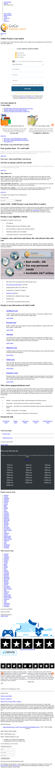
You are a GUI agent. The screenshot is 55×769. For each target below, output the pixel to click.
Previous (2, 125)
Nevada (6, 526)
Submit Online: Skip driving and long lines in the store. (19, 108)
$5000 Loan (48, 475)
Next (52, 125)
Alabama (6, 495)
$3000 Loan (10, 475)
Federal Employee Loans (47, 421)
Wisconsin (6, 546)
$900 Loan (47, 470)
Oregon (6, 534)
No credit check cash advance (14, 284)
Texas (5, 542)
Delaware (6, 501)
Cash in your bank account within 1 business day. (17, 111)
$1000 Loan (10, 472)
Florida (6, 502)
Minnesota (6, 518)
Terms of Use (31, 97)
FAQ (5, 19)
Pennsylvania (7, 536)
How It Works (7, 2)
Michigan (6, 517)
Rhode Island (7, 537)
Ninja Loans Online (25, 421)
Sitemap (19, 701)
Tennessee (6, 540)
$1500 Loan (29, 472)
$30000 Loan (47, 482)
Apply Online (9, 318)
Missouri (6, 521)
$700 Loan (10, 470)
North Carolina (8, 530)
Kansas (6, 511)
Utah (5, 543)
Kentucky (6, 512)
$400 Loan (10, 467)
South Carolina (8, 539)
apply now (3, 33)
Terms (5, 16)
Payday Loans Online (6, 696)
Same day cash (10, 293)
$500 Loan (28, 467)
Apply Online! (4, 444)
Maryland (6, 515)
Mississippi (7, 520)
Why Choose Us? (8, 141)
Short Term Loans (8, 5)
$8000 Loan (48, 477)
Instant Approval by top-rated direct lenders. (16, 110)
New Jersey (7, 527)
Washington (7, 544)
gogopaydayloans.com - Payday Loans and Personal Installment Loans (21, 727)
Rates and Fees (8, 15)
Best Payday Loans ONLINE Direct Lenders (15, 138)
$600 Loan (47, 467)
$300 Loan (47, 465)
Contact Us (9, 698)
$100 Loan (10, 465)
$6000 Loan (10, 477)
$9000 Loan (10, 480)
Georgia (6, 504)
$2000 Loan (48, 472)
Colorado (6, 499)
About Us (6, 21)
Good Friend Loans (6, 421)
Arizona (6, 496)
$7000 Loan (29, 477)
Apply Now (27, 459)
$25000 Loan (28, 482)
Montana (6, 523)
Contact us (6, 18)
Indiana (6, 508)
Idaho (5, 505)
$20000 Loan (9, 482)
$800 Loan (28, 470)
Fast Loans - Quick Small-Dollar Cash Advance (16, 140)
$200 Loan (28, 465)
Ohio (5, 531)
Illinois (5, 507)
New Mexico (7, 528)
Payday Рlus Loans (36, 421)
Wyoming (6, 547)
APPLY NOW (4, 616)
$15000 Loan (47, 480)
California (6, 498)
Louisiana (6, 514)
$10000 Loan (28, 480)
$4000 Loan (29, 475)
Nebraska (6, 524)
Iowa (5, 510)
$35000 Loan (9, 485)
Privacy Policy (7, 13)
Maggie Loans (15, 421)
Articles (6, 3)
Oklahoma (6, 533)
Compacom (36, 210)
